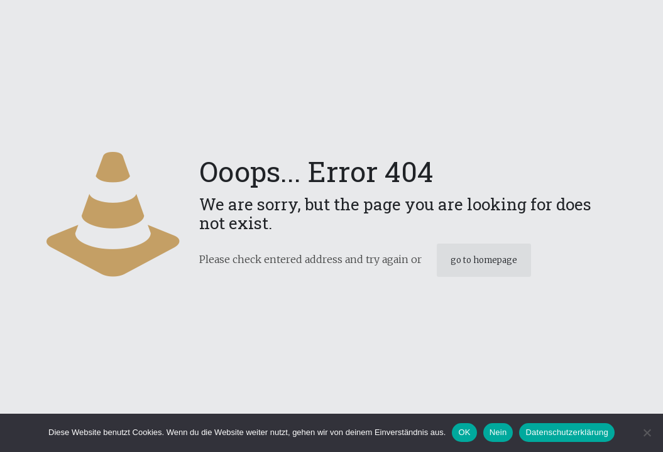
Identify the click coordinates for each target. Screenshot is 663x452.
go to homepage (484, 260)
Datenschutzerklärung (566, 432)
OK (464, 432)
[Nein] (647, 432)
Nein (498, 432)
